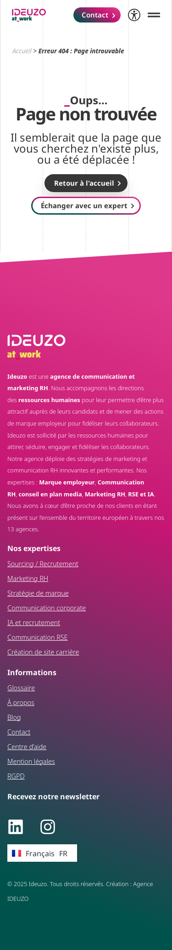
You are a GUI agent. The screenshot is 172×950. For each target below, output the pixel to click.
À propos (20, 702)
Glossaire (21, 687)
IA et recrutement (33, 622)
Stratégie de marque (38, 593)
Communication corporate (46, 607)
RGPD (16, 776)
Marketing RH (27, 578)
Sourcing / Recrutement (42, 563)
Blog (14, 717)
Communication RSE (37, 637)
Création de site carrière (43, 652)
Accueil (22, 50)
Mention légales (31, 761)
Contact (18, 732)
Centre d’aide (26, 746)
